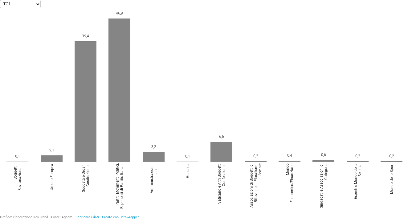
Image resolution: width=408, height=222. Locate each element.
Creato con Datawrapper (120, 217)
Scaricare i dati (87, 217)
